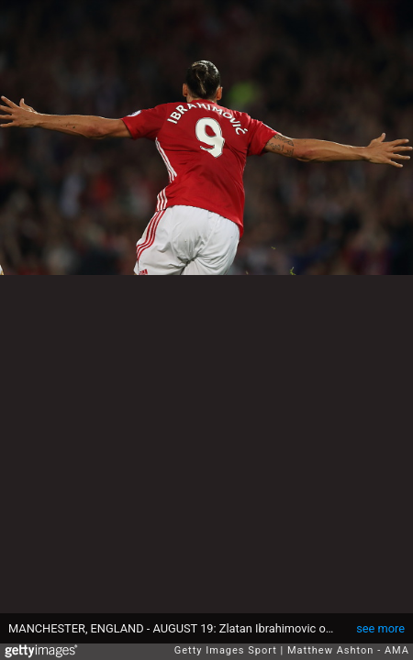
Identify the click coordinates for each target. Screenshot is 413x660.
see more (380, 628)
